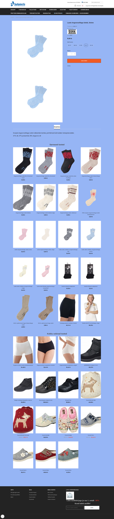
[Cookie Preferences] (2, 516)
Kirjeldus (57, 127)
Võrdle (68, 66)
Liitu (94, 507)
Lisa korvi (84, 60)
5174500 (78, 2)
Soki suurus (70, 42)
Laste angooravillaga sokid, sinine (24, 17)
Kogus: (69, 50)
